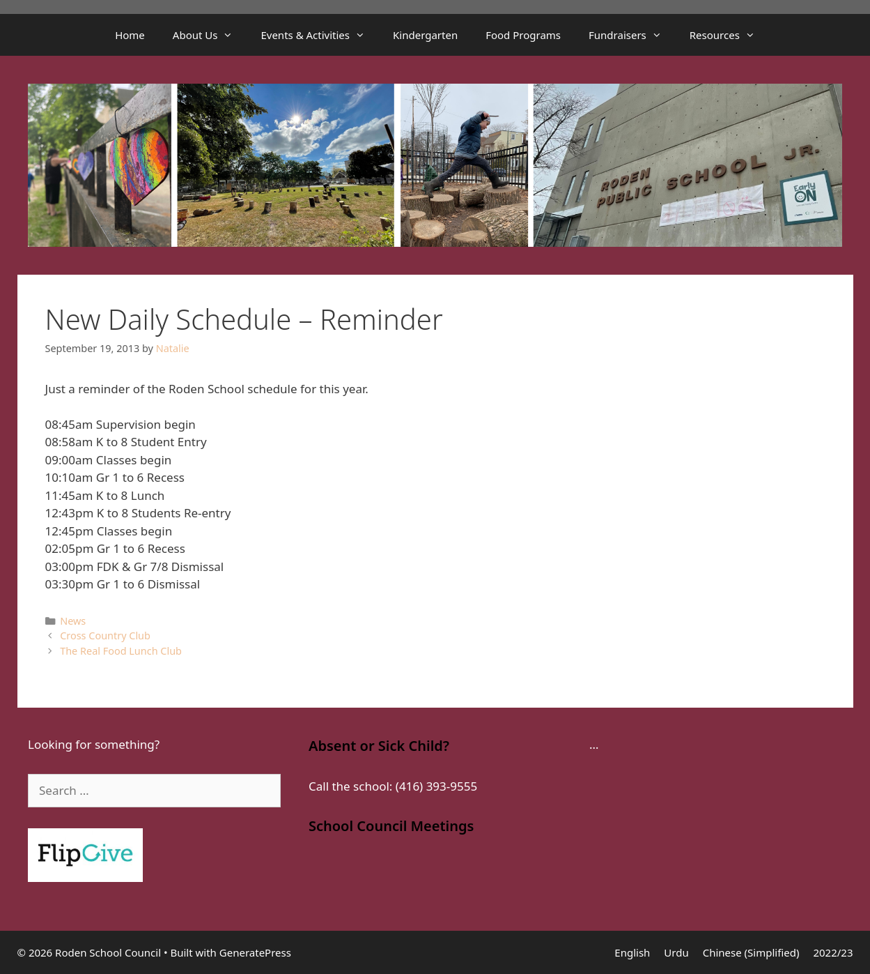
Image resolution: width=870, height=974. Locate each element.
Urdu (676, 952)
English (632, 952)
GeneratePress (255, 952)
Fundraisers (632, 35)
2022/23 (833, 952)
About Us (210, 35)
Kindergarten (425, 35)
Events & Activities (320, 35)
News (73, 620)
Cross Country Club (105, 635)
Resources (729, 35)
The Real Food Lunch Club (121, 650)
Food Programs (523, 35)
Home (130, 35)
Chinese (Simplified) (751, 952)
